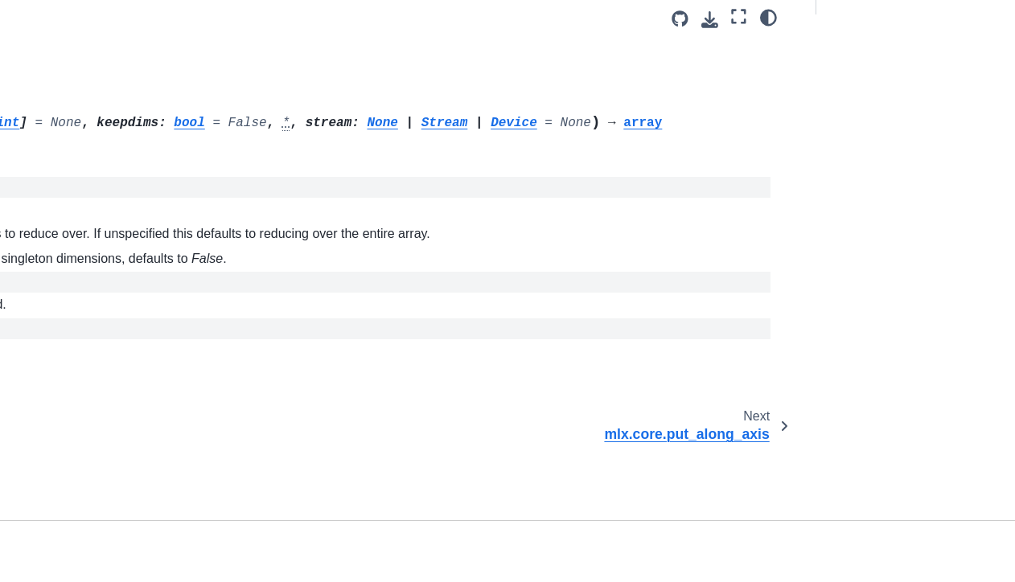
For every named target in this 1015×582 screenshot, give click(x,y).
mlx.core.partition (78, 80)
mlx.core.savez (72, 540)
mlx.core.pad (67, 106)
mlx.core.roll (65, 438)
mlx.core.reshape (78, 386)
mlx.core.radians (76, 258)
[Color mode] (768, 17)
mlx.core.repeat (73, 361)
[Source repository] (680, 19)
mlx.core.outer (70, 54)
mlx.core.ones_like (81, 29)
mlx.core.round (72, 463)
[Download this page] (710, 19)
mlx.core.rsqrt (69, 488)
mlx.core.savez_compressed (107, 565)
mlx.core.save (69, 514)
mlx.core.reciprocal (82, 310)
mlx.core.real (67, 284)
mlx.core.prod (72, 156)
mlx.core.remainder (83, 336)
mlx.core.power (73, 131)
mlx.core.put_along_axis (96, 182)
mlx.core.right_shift (82, 412)
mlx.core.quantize (79, 208)
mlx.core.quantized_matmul (104, 233)
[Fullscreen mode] (739, 17)
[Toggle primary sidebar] (230, 19)
